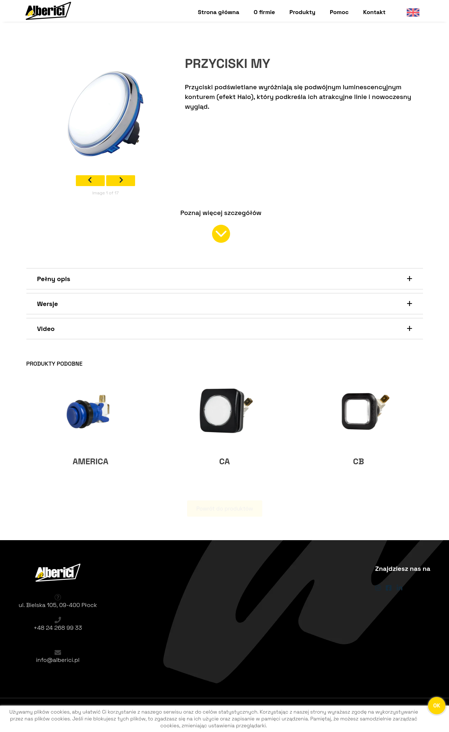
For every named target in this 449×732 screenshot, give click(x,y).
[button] (224, 278)
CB (358, 461)
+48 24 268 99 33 (58, 628)
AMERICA (90, 461)
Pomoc (339, 12)
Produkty (302, 12)
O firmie (264, 12)
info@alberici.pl (57, 660)
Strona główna (218, 12)
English (410, 12)
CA (224, 461)
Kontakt (374, 12)
